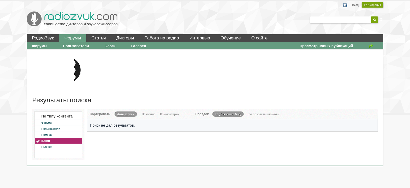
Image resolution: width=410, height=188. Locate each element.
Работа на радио (161, 38)
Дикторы (125, 38)
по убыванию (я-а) (228, 114)
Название (148, 114)
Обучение (230, 38)
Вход (355, 5)
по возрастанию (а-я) (263, 114)
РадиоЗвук (43, 38)
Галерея (138, 46)
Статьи (99, 38)
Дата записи (125, 114)
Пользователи (76, 46)
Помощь (47, 134)
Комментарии (169, 114)
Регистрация (372, 5)
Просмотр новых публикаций (326, 46)
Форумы (72, 38)
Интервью (199, 38)
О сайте (259, 38)
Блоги (110, 46)
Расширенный (381, 19)
